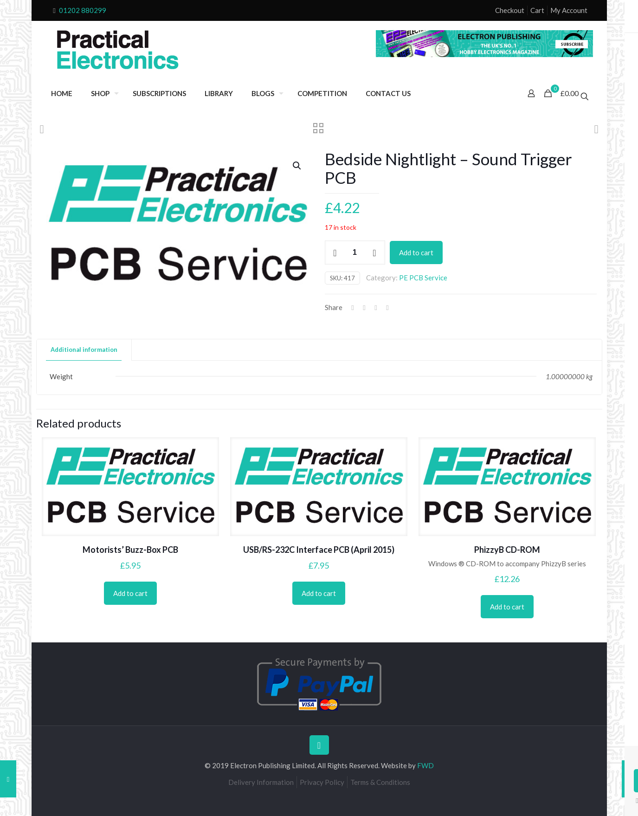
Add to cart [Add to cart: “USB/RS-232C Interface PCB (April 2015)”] (319, 593)
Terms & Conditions (380, 782)
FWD (425, 765)
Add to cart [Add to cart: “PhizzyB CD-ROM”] (507, 606)
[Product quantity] (355, 252)
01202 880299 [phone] (82, 10)
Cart (537, 10)
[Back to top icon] (319, 745)
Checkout (509, 10)
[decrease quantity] (335, 252)
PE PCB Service (423, 277)
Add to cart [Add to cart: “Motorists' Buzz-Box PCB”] (130, 593)
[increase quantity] (375, 252)
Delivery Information (261, 782)
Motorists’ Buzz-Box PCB (130, 549)
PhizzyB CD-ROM (507, 549)
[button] (297, 165)
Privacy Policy (322, 782)
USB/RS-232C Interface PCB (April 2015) (318, 549)
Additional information (84, 349)
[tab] (84, 349)
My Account (568, 10)
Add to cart (416, 252)
